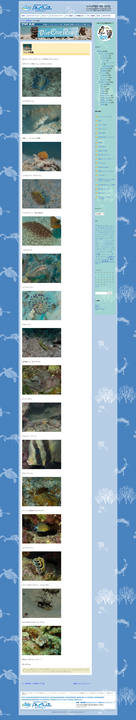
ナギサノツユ (39, 670)
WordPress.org (99, 309)
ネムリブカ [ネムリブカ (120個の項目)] (97, 248)
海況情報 (103, 71)
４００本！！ (102, 175)
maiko (69, 671)
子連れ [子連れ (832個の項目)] (110, 259)
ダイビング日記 (38, 669)
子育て (102, 89)
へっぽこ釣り (104, 56)
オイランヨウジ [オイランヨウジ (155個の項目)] (107, 231)
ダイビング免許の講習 (56, 699)
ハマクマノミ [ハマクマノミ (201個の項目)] (103, 252)
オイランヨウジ (63, 669)
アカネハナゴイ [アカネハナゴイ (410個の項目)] (105, 228)
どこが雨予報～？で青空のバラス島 (32, 683)
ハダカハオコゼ (55, 670)
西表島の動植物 (105, 98)
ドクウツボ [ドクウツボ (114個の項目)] (102, 246)
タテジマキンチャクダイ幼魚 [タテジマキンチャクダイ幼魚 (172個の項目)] (103, 243)
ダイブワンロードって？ (33, 15)
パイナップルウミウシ (75, 670)
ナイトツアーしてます (105, 116)
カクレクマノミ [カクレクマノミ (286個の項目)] (105, 233)
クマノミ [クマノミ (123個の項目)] (104, 236)
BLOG (98, 15)
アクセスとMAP (45, 697)
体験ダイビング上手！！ (106, 159)
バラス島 (103, 84)
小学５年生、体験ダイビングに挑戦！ (106, 197)
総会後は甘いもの (103, 189)
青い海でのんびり (103, 155)
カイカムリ (76, 669)
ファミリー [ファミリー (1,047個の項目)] (104, 255)
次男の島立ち (102, 146)
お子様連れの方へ (79, 15)
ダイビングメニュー (70, 697)
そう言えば (101, 163)
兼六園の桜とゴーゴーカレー (106, 137)
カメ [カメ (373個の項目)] (106, 234)
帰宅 (99, 120)
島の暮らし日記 (103, 82)
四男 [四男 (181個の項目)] (105, 259)
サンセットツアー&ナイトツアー (30, 699)
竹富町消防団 (106, 66)
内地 (101, 86)
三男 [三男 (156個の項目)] (107, 257)
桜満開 (100, 142)
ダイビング (44, 15)
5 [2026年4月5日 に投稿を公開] (112, 275)
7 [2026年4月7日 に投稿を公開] (98, 277)
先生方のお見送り (103, 167)
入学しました (102, 129)
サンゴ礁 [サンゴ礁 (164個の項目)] (99, 238)
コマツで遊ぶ (102, 125)
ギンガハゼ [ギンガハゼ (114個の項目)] (99, 236)
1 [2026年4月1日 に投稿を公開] (101, 275)
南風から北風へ (103, 151)
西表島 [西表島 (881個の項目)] (105, 261)
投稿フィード (99, 306)
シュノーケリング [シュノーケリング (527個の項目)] (104, 239)
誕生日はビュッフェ (104, 193)
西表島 (102, 93)
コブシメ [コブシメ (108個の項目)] (108, 236)
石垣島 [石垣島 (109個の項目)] (99, 262)
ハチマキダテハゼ (64, 670)
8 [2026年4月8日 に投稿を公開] (101, 277)
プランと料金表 (91, 15)
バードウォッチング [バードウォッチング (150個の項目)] (106, 254)
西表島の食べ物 (105, 102)
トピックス (102, 73)
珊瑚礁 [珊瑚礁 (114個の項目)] (96, 262)
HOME (23, 15)
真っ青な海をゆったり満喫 (106, 185)
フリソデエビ (85, 670)
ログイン (98, 305)
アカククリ (55, 669)
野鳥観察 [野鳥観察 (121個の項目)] (111, 262)
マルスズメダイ (27, 671)
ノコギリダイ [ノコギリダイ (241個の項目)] (105, 248)
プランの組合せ (69, 15)
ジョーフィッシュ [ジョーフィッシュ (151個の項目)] (106, 240)
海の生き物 (46, 669)
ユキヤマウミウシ (45, 671)
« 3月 (96, 286)
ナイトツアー (104, 77)
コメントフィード (100, 308)
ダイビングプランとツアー (57, 697)
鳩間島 (102, 104)
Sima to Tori (106, 15)
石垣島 (102, 91)
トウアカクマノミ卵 (30, 670)
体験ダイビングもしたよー (82, 683)
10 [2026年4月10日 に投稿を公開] (107, 277)
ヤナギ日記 (103, 58)
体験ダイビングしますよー (106, 171)
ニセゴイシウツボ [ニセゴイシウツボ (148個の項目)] (109, 246)
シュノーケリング (99, 697)
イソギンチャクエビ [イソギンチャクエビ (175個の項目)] (107, 229)
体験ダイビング (89, 697)
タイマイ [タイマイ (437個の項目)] (110, 242)
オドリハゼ (70, 669)
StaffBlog (31, 669)
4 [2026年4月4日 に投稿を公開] (109, 275)
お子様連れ (103, 75)
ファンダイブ (80, 697)
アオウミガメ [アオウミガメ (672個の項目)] (102, 226)
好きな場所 (101, 133)
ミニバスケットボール (108, 63)
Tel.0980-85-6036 (81, 707)
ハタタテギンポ (47, 670)
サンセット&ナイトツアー (56, 15)
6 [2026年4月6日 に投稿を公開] (95, 277)
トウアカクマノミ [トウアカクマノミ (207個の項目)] (106, 245)
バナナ (104, 60)
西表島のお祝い (105, 95)
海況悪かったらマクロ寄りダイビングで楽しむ (106, 180)
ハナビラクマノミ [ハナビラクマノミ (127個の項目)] (106, 249)
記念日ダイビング (44, 699)
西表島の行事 (104, 100)
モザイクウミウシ (36, 671)
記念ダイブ (103, 80)
